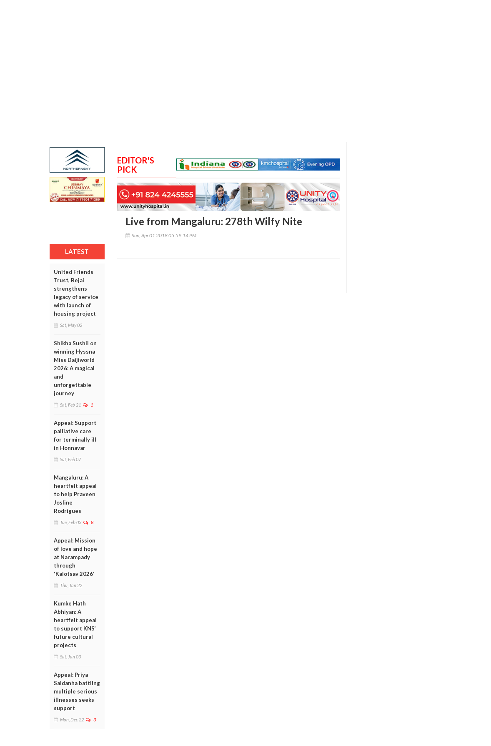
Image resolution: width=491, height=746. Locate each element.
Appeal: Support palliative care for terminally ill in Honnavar (75, 435)
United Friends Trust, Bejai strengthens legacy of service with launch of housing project (76, 293)
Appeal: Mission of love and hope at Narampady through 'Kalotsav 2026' (75, 557)
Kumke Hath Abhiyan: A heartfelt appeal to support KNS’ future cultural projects (75, 624)
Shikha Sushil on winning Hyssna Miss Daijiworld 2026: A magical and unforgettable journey (75, 368)
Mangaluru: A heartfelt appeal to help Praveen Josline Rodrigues (75, 494)
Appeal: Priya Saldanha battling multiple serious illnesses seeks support (77, 691)
